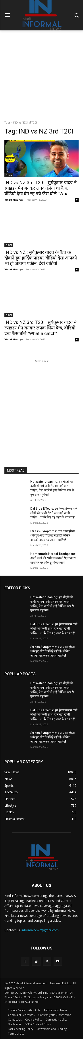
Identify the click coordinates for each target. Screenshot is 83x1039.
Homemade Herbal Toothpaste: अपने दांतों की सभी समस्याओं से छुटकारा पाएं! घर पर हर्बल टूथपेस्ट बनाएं (53, 558)
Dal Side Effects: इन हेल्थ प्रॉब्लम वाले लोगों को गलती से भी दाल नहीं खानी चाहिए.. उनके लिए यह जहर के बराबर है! (53, 513)
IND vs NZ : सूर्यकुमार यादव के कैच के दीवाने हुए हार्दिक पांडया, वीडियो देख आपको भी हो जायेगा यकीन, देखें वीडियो (40, 258)
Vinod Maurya (13, 199)
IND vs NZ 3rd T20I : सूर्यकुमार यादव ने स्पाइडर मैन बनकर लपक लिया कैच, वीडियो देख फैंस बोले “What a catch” (40, 328)
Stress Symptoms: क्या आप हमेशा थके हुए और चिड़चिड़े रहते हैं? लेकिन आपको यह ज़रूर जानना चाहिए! (52, 535)
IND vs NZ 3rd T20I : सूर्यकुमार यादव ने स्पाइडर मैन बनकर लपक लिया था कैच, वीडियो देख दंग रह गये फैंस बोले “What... (40, 188)
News (9, 175)
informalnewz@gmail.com (40, 930)
